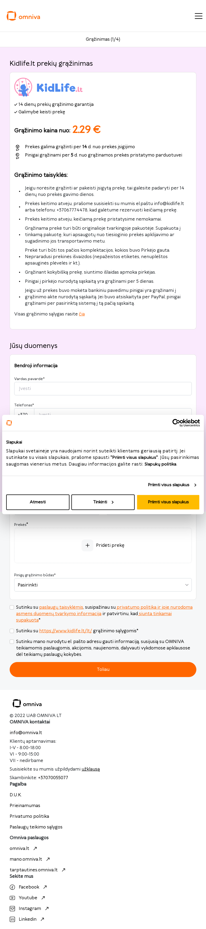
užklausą (91, 769)
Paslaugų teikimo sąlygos (36, 827)
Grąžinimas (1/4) (103, 39)
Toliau (103, 669)
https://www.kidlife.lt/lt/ (65, 631)
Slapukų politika (160, 464)
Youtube (28, 898)
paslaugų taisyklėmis (61, 607)
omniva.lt (24, 848)
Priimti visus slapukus (168, 485)
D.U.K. (16, 795)
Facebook (29, 887)
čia (82, 314)
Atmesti (38, 502)
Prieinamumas (25, 806)
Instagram (30, 908)
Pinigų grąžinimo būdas (35, 575)
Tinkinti (103, 502)
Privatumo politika (29, 816)
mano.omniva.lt (30, 859)
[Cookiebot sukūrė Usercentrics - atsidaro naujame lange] (176, 423)
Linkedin (28, 919)
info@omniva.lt (26, 733)
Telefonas (24, 405)
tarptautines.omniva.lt (38, 870)
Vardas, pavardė (29, 379)
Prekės (20, 524)
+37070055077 (53, 778)
